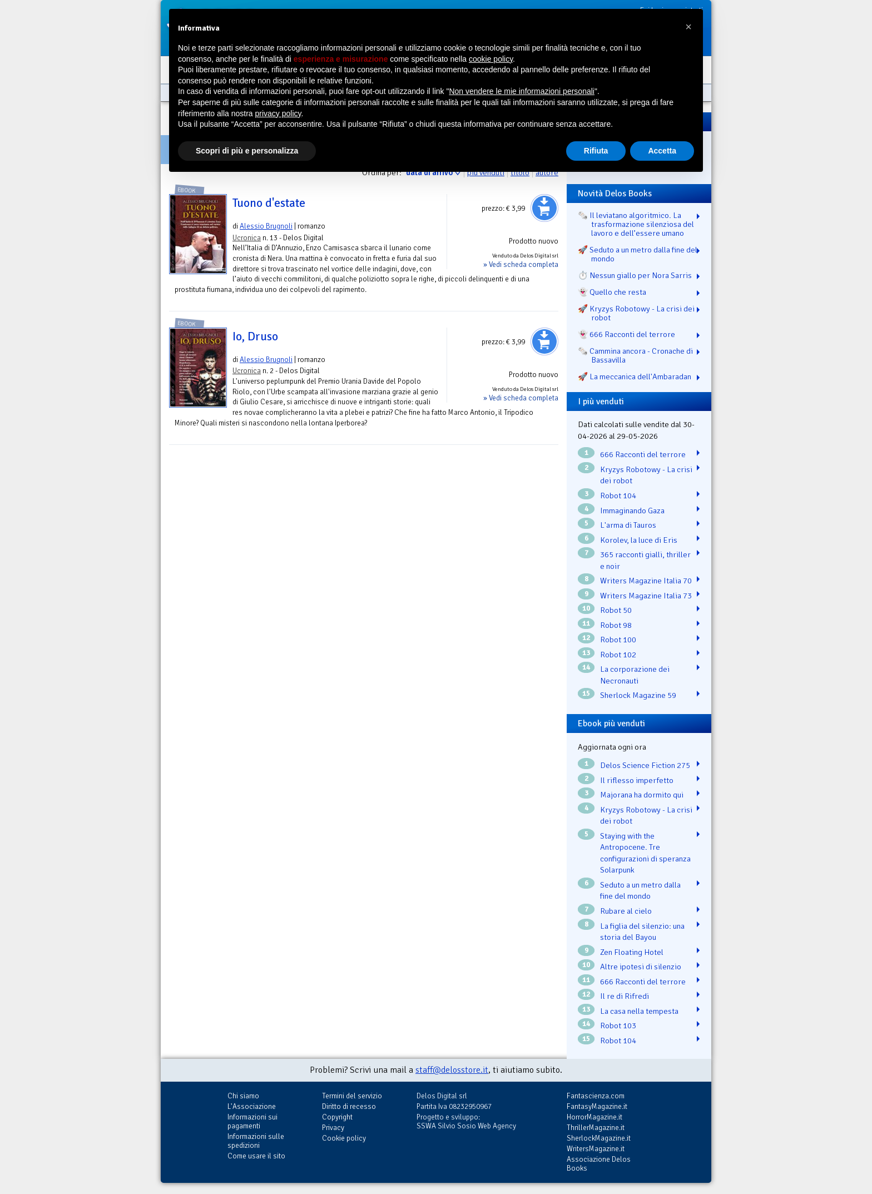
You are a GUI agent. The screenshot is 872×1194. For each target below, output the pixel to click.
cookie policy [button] (491, 59)
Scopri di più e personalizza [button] (247, 150)
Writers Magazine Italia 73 (646, 596)
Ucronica (246, 237)
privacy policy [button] (278, 113)
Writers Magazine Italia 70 (646, 581)
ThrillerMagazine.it (596, 1127)
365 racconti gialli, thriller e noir (645, 560)
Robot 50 (616, 610)
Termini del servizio (352, 1096)
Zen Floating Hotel (631, 952)
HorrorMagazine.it (594, 1117)
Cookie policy (344, 1138)
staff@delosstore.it (451, 1070)
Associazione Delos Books (599, 1164)
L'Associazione (251, 1106)
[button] (688, 27)
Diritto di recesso (349, 1106)
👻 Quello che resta (612, 292)
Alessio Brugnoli (266, 226)
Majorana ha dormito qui (641, 795)
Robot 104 (618, 496)
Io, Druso (255, 336)
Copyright (337, 1117)
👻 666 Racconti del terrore (626, 334)
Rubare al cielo (626, 911)
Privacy (333, 1127)
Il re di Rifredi (624, 996)
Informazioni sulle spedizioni (255, 1141)
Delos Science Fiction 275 (645, 765)
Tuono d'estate (268, 203)
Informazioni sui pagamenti (252, 1121)
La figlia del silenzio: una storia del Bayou (642, 932)
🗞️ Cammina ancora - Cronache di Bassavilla (635, 355)
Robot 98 (616, 625)
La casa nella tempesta (639, 1011)
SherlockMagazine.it (599, 1138)
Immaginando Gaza (632, 511)
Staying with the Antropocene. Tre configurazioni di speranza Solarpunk (645, 853)
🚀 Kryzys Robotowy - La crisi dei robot (636, 313)
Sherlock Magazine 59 (638, 695)
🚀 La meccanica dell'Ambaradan (634, 376)
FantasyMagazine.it (597, 1106)
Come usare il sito (256, 1156)
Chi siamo (243, 1096)
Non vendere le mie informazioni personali (521, 91)
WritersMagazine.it (596, 1148)
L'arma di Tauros (628, 525)
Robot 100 (618, 640)
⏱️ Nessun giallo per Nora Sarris (635, 275)
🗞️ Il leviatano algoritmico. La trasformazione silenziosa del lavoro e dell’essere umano (636, 224)
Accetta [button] (662, 150)
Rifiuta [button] (596, 150)
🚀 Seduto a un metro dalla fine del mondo (637, 254)
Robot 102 (618, 655)
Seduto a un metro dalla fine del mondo (640, 890)
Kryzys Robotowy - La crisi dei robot (646, 475)
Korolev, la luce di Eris (638, 540)
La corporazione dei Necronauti (635, 675)
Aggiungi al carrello (544, 208)
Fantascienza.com (596, 1096)
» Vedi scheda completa (520, 264)
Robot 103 (618, 1025)
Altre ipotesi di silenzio (640, 967)
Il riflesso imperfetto (636, 780)
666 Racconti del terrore (643, 454)
